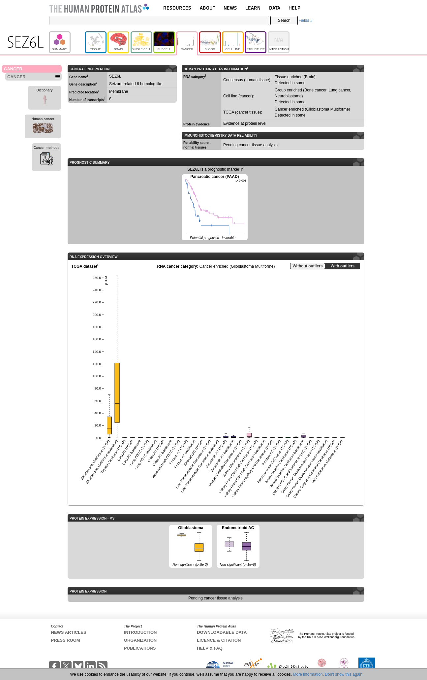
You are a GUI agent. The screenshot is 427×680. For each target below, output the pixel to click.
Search (284, 20)
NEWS (230, 7)
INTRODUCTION (140, 632)
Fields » (305, 20)
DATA (274, 7)
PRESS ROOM (65, 640)
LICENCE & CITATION (219, 640)
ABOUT (207, 7)
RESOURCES (177, 7)
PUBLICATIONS (140, 648)
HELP (294, 7)
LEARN (252, 7)
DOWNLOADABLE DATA (222, 632)
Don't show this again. (344, 674)
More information (308, 674)
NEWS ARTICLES (68, 632)
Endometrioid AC (238, 547)
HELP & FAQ (210, 648)
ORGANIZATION (140, 640)
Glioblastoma (190, 547)
